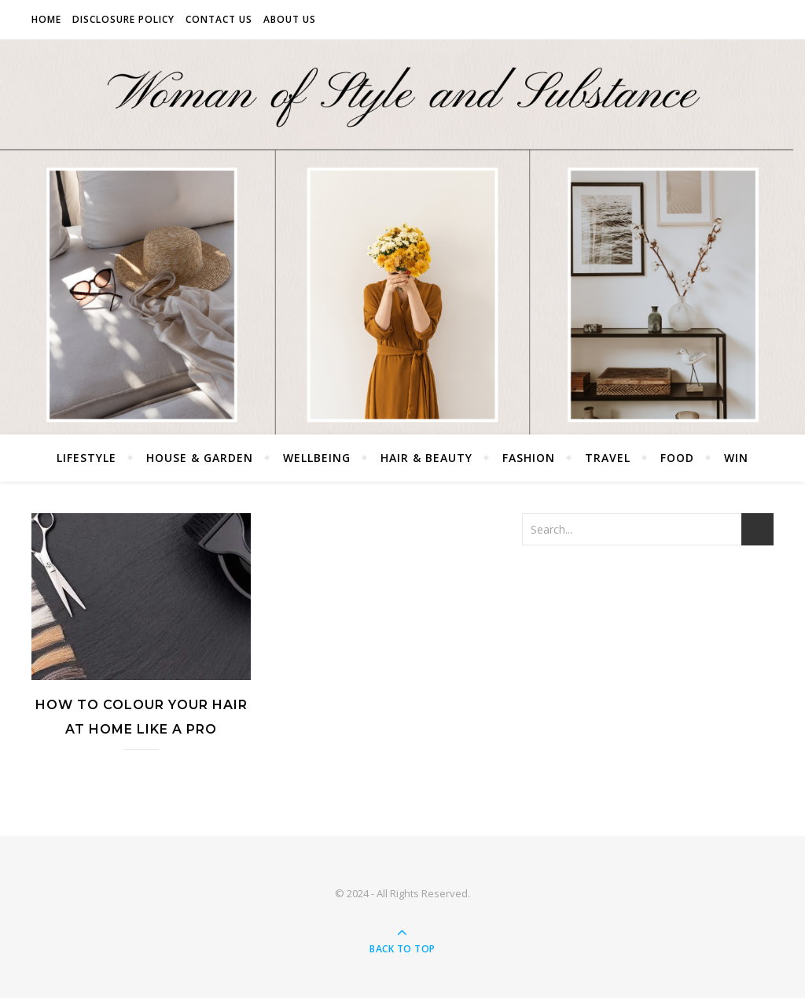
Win (736, 457)
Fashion (528, 457)
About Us (289, 19)
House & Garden (199, 457)
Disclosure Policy (123, 19)
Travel (607, 457)
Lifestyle (86, 457)
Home (46, 19)
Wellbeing (317, 457)
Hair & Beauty (426, 457)
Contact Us (219, 19)
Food (677, 457)
